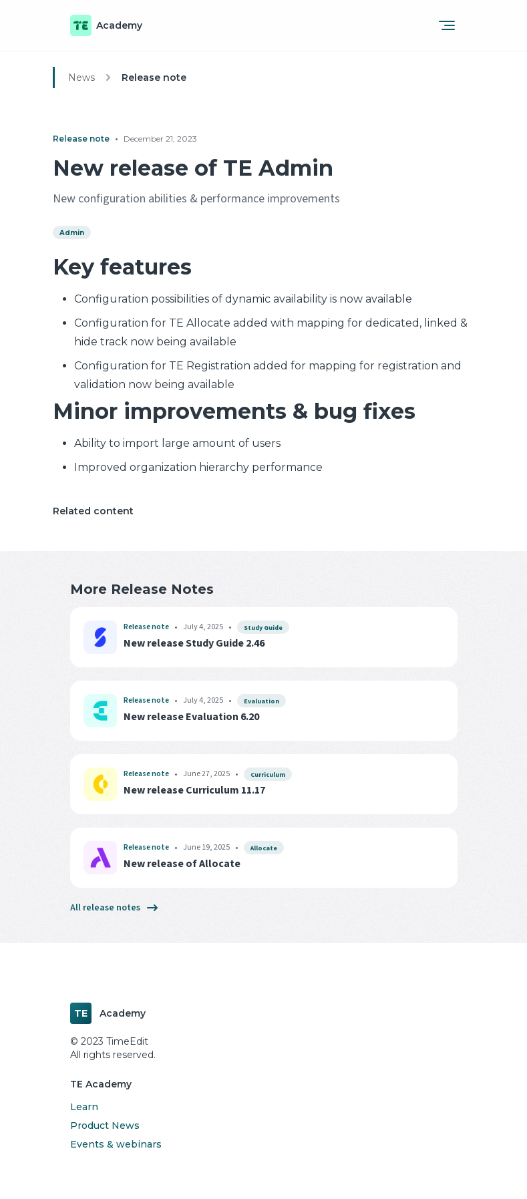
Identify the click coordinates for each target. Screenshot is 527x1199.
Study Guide (263, 628)
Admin (71, 232)
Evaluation (261, 701)
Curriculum (267, 775)
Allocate (263, 848)
